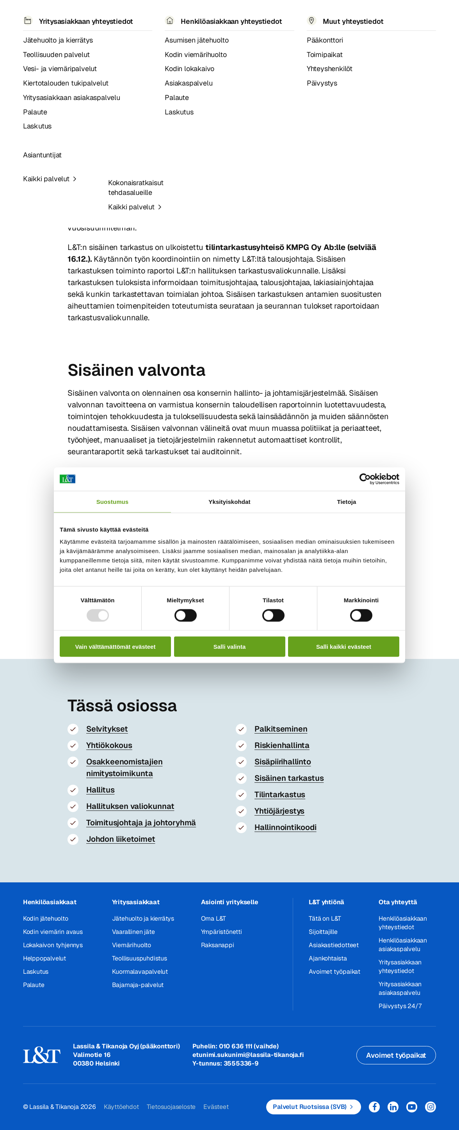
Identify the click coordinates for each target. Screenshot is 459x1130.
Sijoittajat (50, 44)
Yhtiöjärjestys (279, 811)
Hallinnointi (85, 44)
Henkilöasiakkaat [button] (49, 902)
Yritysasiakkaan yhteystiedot (400, 966)
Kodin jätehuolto (45, 918)
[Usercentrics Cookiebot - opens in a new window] (365, 479)
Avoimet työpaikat (334, 972)
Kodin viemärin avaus (53, 932)
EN (355, 19)
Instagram (430, 1106)
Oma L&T (213, 918)
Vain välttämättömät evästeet (115, 646)
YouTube (411, 1106)
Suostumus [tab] (112, 501)
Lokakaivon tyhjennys (53, 945)
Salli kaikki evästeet (343, 646)
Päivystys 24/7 (400, 1006)
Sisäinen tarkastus (289, 778)
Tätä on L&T (325, 918)
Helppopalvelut (44, 958)
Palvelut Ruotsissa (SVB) (310, 1107)
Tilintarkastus (279, 794)
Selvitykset (107, 729)
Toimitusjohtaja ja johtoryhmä (141, 823)
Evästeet (215, 1107)
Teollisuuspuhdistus (139, 958)
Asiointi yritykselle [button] (229, 902)
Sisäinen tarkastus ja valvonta (146, 44)
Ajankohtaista (328, 958)
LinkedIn (393, 1106)
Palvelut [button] (73, 18)
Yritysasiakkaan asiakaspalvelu (400, 988)
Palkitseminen (280, 729)
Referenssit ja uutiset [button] (126, 18)
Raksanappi (217, 945)
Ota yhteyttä (398, 902)
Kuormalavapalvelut (140, 972)
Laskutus (35, 972)
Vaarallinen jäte (133, 932)
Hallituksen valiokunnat (130, 806)
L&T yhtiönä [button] (326, 902)
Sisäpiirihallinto (282, 762)
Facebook (374, 1106)
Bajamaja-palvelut (138, 985)
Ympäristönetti (221, 932)
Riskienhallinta (282, 745)
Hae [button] (373, 14)
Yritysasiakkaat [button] (136, 902)
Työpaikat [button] (260, 18)
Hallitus (100, 790)
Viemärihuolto (131, 945)
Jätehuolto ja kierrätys (143, 918)
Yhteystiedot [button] (314, 18)
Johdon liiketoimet (120, 839)
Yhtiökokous (109, 745)
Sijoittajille (323, 932)
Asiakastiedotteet (334, 945)
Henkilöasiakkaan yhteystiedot (403, 922)
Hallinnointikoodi (285, 827)
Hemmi (26, 45)
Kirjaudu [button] (414, 15)
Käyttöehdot (121, 1107)
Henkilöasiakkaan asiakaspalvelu (403, 944)
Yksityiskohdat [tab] (229, 501)
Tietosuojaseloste (171, 1107)
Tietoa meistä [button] (197, 18)
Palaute (33, 985)
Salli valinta (229, 646)
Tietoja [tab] (346, 501)
